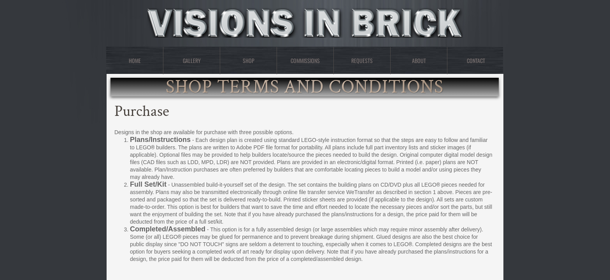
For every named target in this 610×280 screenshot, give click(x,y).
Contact (476, 60)
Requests (362, 60)
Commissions (305, 60)
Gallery (192, 60)
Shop (248, 60)
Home (135, 60)
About (419, 60)
